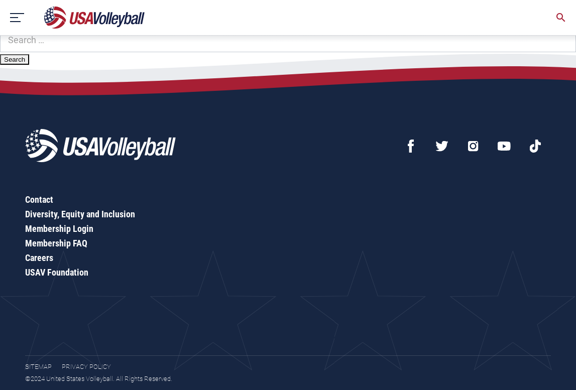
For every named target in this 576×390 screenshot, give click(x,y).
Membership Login (59, 228)
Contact (39, 199)
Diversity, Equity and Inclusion (80, 214)
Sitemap (38, 366)
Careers (39, 257)
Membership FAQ (56, 243)
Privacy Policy (86, 366)
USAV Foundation (56, 272)
